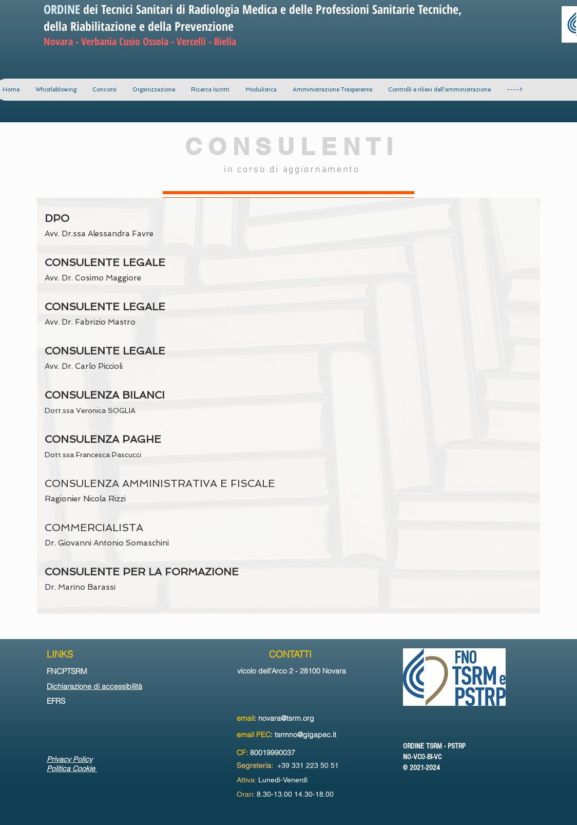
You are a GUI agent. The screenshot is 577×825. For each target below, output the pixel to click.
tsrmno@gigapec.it (305, 734)
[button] (153, 90)
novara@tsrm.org (286, 718)
